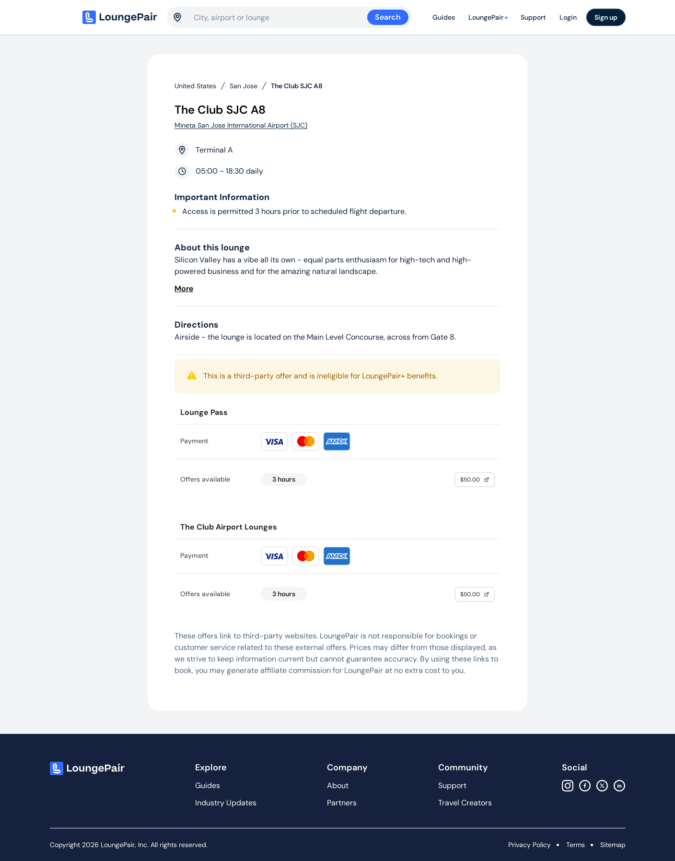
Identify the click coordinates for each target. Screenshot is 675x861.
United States (195, 86)
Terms (575, 844)
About (338, 785)
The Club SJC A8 (297, 86)
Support (533, 17)
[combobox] (280, 17)
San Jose (243, 86)
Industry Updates (225, 803)
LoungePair (489, 17)
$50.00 (474, 480)
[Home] (120, 17)
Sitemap (613, 844)
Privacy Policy (529, 844)
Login (568, 17)
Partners (342, 803)
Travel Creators (465, 803)
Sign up (605, 17)
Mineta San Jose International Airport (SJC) (241, 125)
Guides (443, 17)
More (184, 288)
